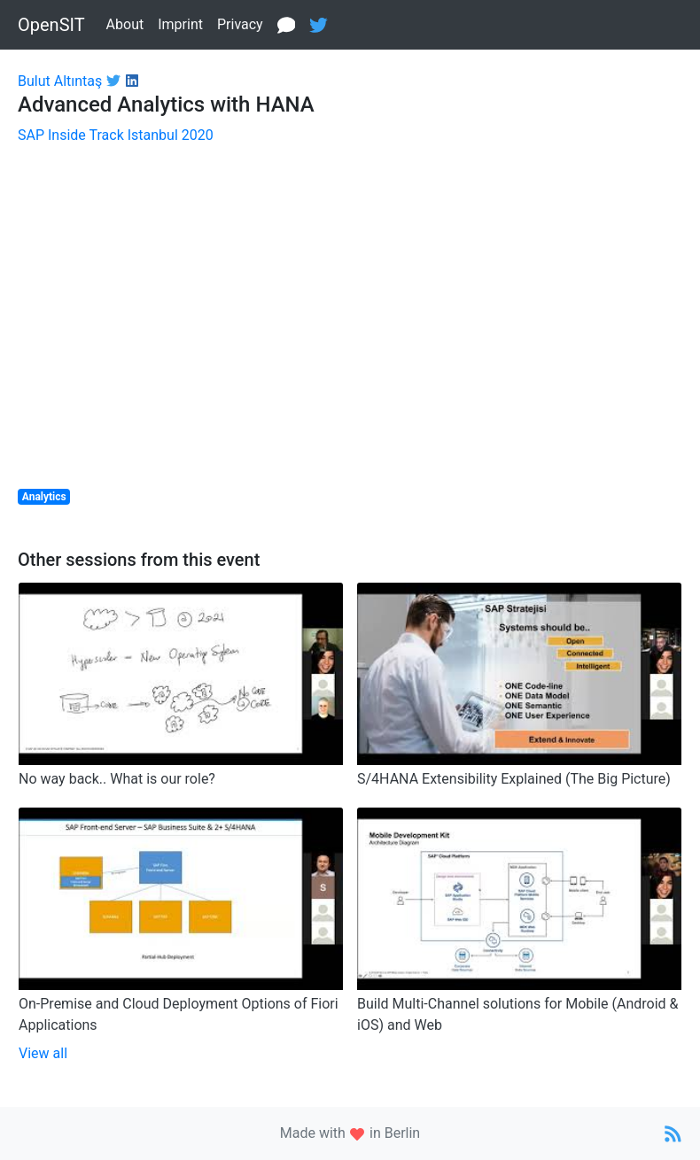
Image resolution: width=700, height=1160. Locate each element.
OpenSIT (51, 24)
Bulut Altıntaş (60, 81)
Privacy (240, 24)
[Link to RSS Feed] (673, 1133)
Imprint (180, 24)
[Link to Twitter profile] (111, 81)
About (125, 24)
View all (43, 1053)
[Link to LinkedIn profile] (130, 81)
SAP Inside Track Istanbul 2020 (116, 135)
